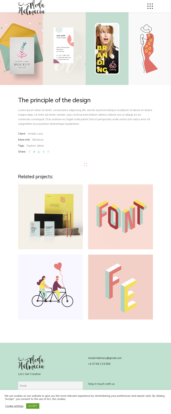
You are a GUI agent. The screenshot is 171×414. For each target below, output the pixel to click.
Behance (38, 139)
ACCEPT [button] (32, 405)
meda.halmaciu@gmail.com (105, 358)
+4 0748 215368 (99, 363)
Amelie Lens (35, 133)
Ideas (40, 145)
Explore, (31, 145)
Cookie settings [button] (14, 406)
